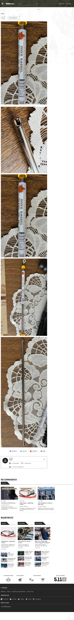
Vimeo (28, 609)
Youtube (13, 609)
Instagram (37, 609)
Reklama (2, 9)
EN (72, 3)
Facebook (4, 609)
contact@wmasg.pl (6, 617)
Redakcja (3, 602)
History (9, 602)
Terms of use (30, 602)
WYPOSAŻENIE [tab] (39, 533)
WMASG (2, 24)
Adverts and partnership (18, 602)
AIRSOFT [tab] (4, 533)
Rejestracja (57, 3)
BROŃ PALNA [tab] (22, 533)
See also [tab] (4, 493)
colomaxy (3, 29)
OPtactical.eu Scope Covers (24, 552)
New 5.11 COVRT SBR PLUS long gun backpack (42, 552)
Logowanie (65, 3)
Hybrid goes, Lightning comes (8, 552)
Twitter (21, 609)
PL (70, 3)
